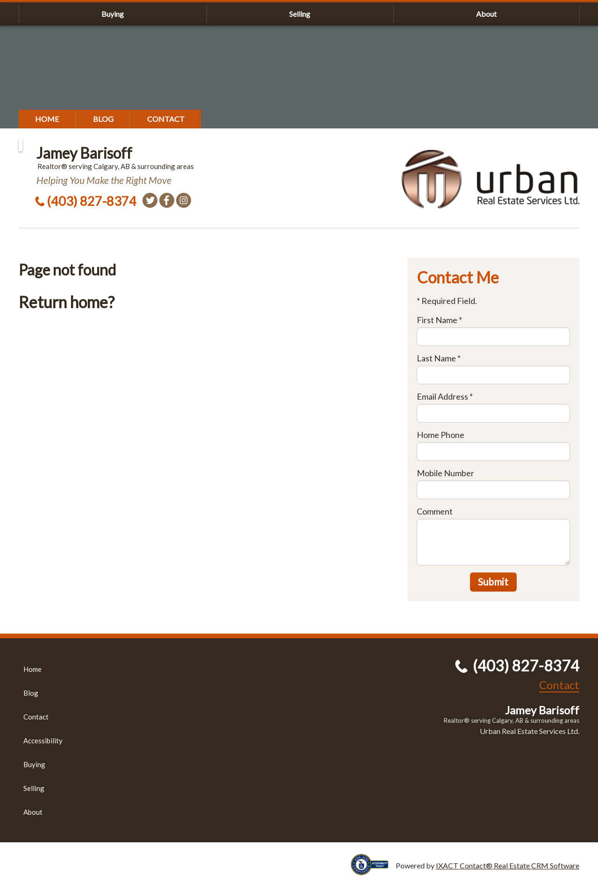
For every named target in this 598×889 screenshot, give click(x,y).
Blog (103, 118)
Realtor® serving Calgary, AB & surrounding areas (511, 720)
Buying (112, 13)
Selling (299, 13)
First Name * (439, 320)
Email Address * (445, 396)
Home (47, 118)
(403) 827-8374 (91, 201)
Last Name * (439, 358)
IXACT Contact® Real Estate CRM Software (507, 865)
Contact (166, 118)
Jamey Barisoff (84, 153)
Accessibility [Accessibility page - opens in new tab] (43, 740)
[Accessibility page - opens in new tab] (373, 870)
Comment (435, 511)
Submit (493, 581)
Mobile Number (445, 473)
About (486, 13)
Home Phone (440, 435)
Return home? (66, 301)
